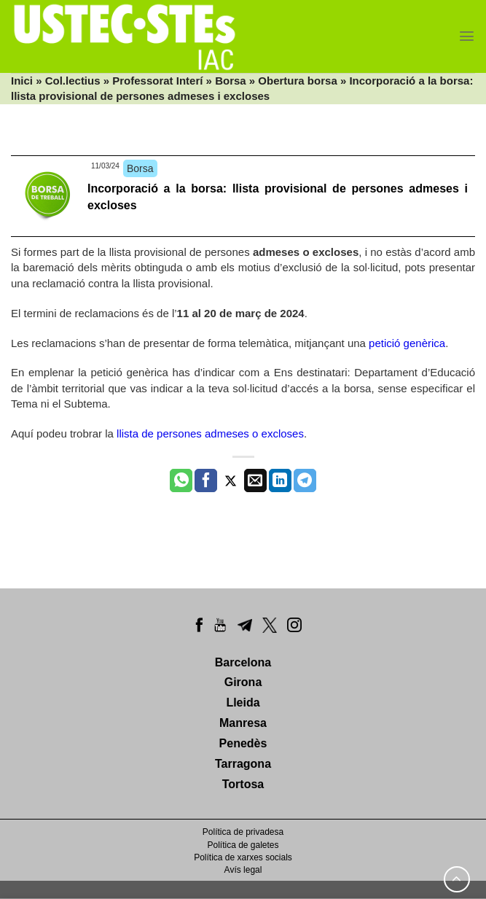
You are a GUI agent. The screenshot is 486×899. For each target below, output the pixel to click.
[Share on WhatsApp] (181, 480)
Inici (22, 80)
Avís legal (243, 870)
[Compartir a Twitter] (230, 480)
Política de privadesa (243, 832)
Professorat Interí (157, 80)
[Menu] (466, 36)
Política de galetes (242, 845)
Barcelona (243, 662)
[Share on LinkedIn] (280, 480)
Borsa (230, 80)
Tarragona (243, 764)
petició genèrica (407, 343)
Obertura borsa (297, 80)
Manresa (243, 723)
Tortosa (243, 784)
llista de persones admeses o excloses (210, 433)
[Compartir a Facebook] (206, 480)
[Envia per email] (255, 480)
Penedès (243, 743)
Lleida (242, 702)
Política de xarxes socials (243, 857)
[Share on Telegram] (305, 480)
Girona (243, 682)
